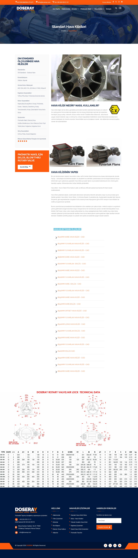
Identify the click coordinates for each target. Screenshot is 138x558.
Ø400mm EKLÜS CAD (64, 351)
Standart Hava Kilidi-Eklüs (78, 515)
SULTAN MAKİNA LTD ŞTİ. (25, 2)
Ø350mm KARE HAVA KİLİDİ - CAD (70, 337)
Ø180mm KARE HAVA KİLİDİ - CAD (69, 257)
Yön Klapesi (55, 525)
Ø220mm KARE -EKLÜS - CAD (68, 284)
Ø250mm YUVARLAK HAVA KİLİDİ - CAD (72, 291)
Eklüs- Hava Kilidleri (76, 518)
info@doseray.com (43, 2)
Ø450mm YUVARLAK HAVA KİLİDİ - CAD (72, 364)
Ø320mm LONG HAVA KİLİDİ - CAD (70, 324)
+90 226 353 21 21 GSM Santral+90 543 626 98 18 (30, 520)
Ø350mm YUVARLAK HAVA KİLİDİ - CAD (72, 344)
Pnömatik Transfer (75, 532)
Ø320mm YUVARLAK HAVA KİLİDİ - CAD (72, 317)
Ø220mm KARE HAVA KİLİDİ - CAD (69, 270)
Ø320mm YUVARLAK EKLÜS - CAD (70, 331)
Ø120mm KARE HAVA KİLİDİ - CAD (69, 237)
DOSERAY (29, 545)
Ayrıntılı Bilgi (25, 167)
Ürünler (74, 9)
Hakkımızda (66, 9)
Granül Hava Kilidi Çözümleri (78, 529)
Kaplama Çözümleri (76, 525)
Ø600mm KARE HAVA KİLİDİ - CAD (70, 371)
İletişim (108, 9)
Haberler (54, 532)
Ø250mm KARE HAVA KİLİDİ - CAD (70, 297)
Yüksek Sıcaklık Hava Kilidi (78, 522)
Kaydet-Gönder (104, 527)
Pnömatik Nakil (86, 9)
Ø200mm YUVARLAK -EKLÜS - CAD (70, 264)
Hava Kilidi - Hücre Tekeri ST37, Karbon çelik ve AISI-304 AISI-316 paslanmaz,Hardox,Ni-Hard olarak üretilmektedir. (81, 189)
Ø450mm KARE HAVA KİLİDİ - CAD (70, 358)
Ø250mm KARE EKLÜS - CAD (67, 304)
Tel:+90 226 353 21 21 (61, 2)
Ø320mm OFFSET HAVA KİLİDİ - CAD (70, 311)
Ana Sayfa (56, 9)
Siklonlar (54, 522)
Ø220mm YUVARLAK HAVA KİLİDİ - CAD (72, 277)
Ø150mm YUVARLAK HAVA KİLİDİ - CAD (72, 244)
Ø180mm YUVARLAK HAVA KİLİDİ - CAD (72, 250)
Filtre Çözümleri (57, 518)
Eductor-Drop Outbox (58, 529)
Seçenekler (99, 9)
